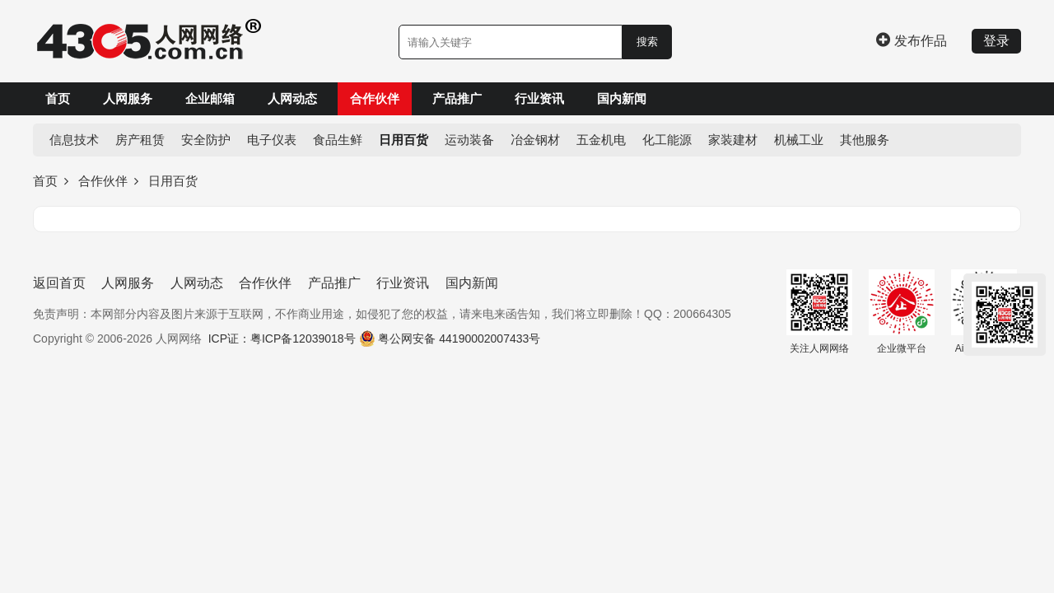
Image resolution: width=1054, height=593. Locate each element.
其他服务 (864, 140)
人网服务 (127, 98)
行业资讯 (539, 98)
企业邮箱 (210, 98)
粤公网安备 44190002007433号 (459, 338)
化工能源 (667, 140)
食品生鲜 (337, 140)
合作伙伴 (374, 98)
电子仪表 (271, 140)
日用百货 (403, 140)
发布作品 (911, 41)
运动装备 (469, 140)
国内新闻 (621, 98)
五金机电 (601, 140)
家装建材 (733, 140)
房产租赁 (140, 140)
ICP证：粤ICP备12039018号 (282, 338)
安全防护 (206, 140)
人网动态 (292, 98)
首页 (57, 98)
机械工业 (798, 140)
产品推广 (457, 98)
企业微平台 (902, 311)
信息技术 (74, 140)
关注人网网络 (819, 311)
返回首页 (59, 283)
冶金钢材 (535, 140)
